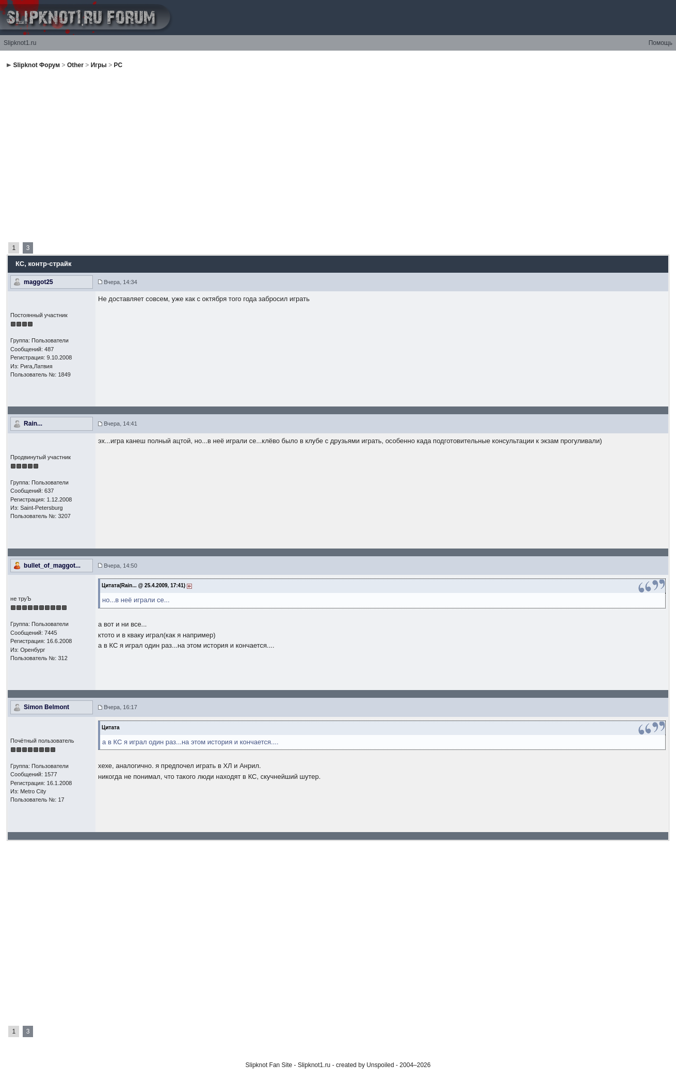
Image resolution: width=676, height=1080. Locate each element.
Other (75, 65)
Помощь (660, 42)
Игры (99, 65)
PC (118, 65)
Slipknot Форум (36, 65)
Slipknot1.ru (20, 42)
